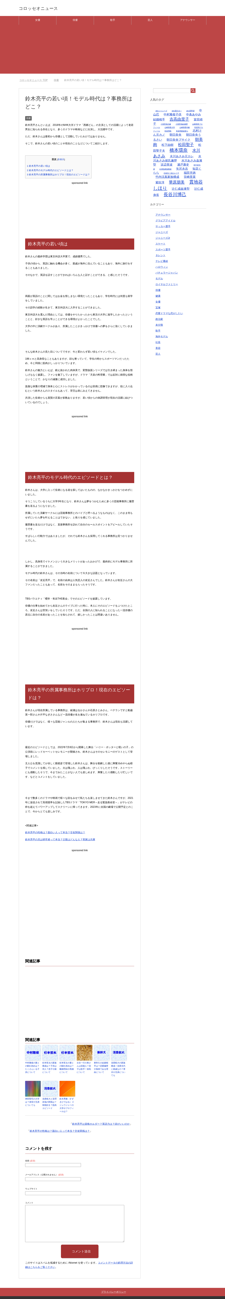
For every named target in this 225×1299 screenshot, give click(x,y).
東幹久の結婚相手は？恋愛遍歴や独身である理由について (101, 1068)
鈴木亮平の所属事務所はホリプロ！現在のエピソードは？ (58, 175)
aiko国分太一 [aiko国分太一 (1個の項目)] (177, 112)
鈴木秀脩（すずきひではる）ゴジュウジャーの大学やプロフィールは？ (67, 1099)
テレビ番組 (161, 262)
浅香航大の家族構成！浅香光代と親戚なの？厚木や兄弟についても (118, 1068)
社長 (157, 343)
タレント (160, 256)
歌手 (112, 21)
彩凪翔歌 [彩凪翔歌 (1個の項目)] (168, 132)
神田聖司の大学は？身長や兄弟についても (32, 1098)
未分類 (159, 326)
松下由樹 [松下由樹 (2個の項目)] (167, 146)
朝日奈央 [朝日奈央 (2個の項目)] (175, 135)
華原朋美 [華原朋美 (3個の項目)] (177, 183)
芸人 (150, 21)
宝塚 (157, 308)
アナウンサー (187, 21)
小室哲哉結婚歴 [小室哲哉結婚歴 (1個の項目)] (182, 125)
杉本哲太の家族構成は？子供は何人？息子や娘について (49, 1068)
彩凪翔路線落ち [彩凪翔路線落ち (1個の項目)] (182, 132)
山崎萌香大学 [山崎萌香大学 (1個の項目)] (170, 128)
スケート (160, 245)
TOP (33, 81)
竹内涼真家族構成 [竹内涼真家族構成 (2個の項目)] (167, 178)
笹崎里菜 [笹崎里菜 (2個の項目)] (190, 178)
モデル (159, 279)
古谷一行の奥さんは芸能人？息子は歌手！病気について (84, 1068)
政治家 (159, 320)
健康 (157, 297)
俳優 (75, 21)
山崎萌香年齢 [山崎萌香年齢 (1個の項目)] (185, 128)
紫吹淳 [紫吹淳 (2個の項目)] (159, 183)
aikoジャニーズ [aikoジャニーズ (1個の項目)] (161, 112)
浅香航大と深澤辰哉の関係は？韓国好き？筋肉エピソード (49, 1099)
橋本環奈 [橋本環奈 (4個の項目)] (179, 151)
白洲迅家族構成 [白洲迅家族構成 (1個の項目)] (165, 170)
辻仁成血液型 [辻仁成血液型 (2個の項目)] (181, 189)
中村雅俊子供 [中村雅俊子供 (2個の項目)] (172, 115)
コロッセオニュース (45, 8)
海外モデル (161, 337)
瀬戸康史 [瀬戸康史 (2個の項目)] (183, 165)
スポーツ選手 (162, 250)
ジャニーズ (161, 233)
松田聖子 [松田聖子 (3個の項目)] (186, 146)
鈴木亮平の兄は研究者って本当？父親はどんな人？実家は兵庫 (60, 840)
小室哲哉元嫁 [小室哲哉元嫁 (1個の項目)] (166, 125)
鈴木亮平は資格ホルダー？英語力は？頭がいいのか (101, 1116)
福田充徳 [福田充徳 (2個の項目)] (190, 173)
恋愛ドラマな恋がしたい (169, 314)
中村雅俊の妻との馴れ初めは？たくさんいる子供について (32, 1068)
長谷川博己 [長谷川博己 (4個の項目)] (175, 195)
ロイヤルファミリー (166, 285)
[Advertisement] (112, 53)
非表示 (61, 160)
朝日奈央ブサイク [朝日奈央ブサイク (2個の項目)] (178, 140)
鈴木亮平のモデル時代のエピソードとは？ (50, 171)
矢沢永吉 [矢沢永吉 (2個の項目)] (182, 169)
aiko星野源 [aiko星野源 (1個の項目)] (190, 112)
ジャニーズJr (162, 239)
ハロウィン (161, 268)
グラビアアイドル (165, 221)
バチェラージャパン (166, 273)
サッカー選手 (162, 227)
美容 (157, 349)
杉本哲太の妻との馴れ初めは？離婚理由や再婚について (67, 1068)
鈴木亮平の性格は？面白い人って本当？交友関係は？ (55, 833)
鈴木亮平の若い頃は (38, 167)
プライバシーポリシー (113, 1284)
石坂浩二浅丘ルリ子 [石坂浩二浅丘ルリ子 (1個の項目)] (171, 174)
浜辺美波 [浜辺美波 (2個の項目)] (166, 165)
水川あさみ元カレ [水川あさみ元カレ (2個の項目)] (182, 157)
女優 (37, 21)
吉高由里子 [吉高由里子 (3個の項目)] (179, 120)
